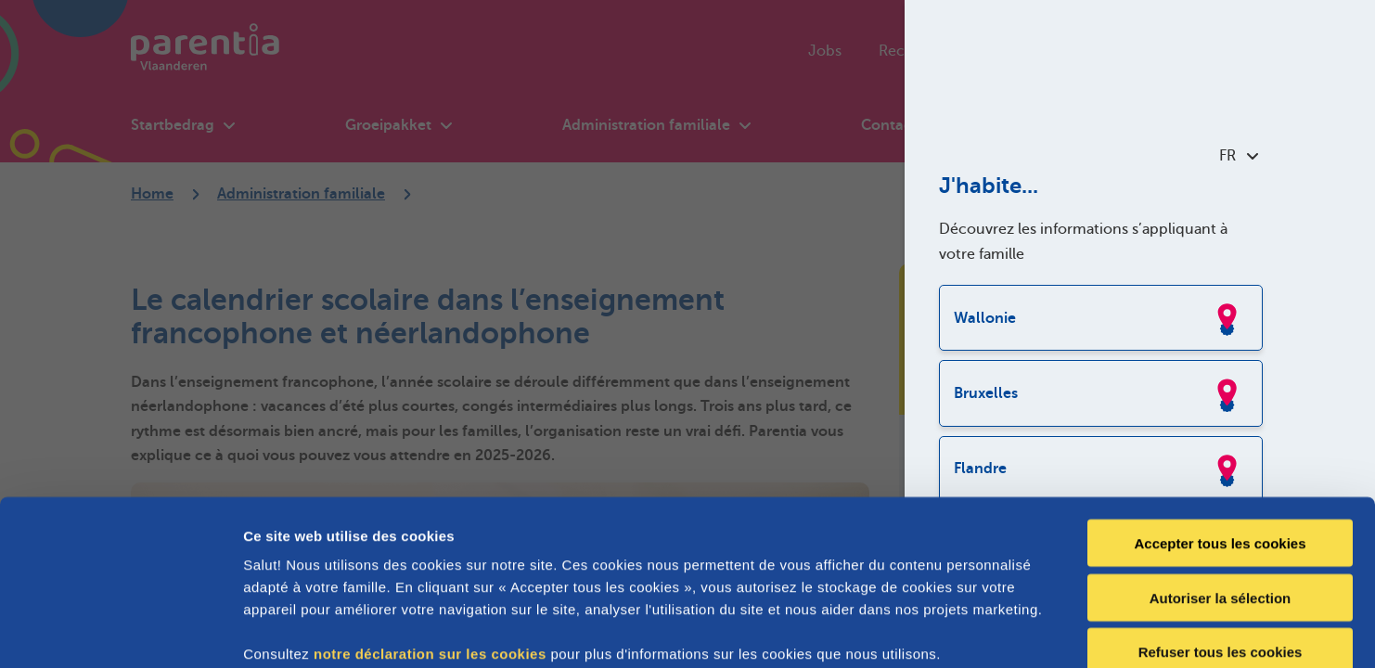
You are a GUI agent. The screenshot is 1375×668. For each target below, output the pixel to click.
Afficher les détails (1022, 631)
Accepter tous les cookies (1219, 440)
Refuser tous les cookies (1220, 550)
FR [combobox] (1238, 156)
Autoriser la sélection (1220, 495)
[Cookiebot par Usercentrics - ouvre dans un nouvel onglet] (120, 632)
